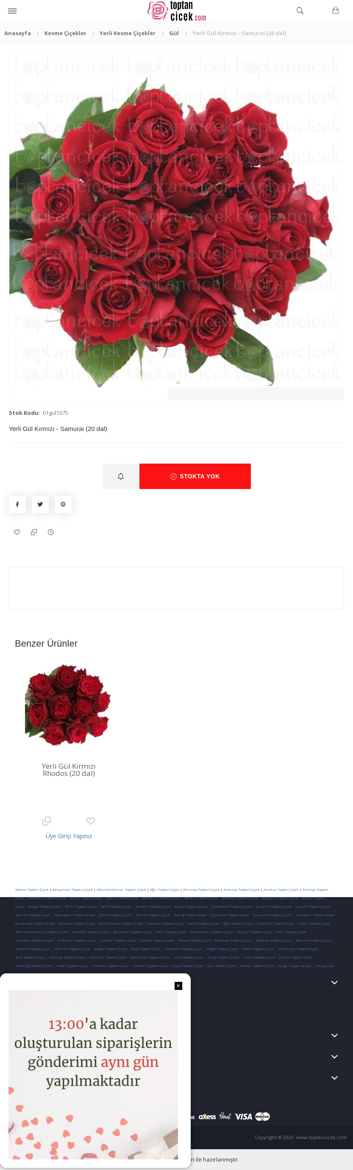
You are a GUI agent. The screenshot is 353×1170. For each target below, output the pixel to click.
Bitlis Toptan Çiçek (81, 906)
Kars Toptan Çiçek (171, 931)
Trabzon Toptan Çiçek (110, 965)
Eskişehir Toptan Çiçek (315, 914)
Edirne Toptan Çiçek (153, 914)
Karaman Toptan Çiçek (132, 931)
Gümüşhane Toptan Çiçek (121, 923)
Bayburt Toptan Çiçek (280, 897)
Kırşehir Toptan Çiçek (118, 940)
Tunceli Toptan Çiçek (150, 965)
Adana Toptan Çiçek (32, 889)
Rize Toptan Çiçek (30, 957)
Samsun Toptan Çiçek (108, 957)
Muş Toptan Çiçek (146, 948)
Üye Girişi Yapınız (69, 836)
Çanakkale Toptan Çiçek (231, 906)
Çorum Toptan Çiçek (312, 906)
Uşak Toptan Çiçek (187, 965)
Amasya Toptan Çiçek (241, 889)
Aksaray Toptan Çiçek (201, 889)
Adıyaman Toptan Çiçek (73, 889)
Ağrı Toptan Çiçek (164, 889)
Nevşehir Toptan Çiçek (184, 948)
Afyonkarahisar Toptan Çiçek (121, 889)
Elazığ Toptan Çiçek (190, 914)
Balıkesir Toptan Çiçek (161, 897)
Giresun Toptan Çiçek (77, 923)
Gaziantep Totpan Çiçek (35, 923)
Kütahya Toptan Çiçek (233, 940)
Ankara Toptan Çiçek (281, 889)
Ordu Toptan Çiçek (258, 948)
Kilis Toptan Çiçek (291, 931)
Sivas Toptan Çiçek (259, 957)
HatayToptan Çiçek (204, 923)
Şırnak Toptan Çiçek (296, 957)
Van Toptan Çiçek (221, 965)
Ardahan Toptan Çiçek (46, 897)
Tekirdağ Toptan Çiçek (34, 965)
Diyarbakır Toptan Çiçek (74, 914)
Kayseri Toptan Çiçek (254, 931)
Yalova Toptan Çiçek (257, 965)
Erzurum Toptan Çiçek (272, 914)
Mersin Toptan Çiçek (72, 948)
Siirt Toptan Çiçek (188, 957)
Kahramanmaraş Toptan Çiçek (41, 931)
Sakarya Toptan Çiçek (67, 957)
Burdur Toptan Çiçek (153, 906)
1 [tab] (178, 382)
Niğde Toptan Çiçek (222, 948)
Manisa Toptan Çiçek (314, 940)
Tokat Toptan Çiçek (72, 965)
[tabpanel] (176, 220)
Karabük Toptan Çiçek (90, 931)
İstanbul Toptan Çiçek (275, 923)
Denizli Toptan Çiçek (32, 914)
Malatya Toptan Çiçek (274, 940)
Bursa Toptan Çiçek (191, 906)
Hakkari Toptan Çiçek (165, 923)
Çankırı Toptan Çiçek (274, 906)
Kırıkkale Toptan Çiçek (34, 940)
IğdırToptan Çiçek (238, 923)
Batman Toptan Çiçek (239, 897)
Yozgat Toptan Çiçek (294, 965)
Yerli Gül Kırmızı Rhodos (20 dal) (69, 769)
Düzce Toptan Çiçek (115, 914)
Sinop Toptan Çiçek (223, 957)
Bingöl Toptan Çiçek (44, 906)
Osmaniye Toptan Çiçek (298, 948)
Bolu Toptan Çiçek (116, 906)
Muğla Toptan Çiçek (110, 948)
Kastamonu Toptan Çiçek (211, 931)
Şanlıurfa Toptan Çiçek (150, 957)
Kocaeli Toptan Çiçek (157, 940)
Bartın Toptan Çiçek (201, 897)
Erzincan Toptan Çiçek (230, 914)
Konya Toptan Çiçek (194, 940)
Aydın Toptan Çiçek (122, 897)
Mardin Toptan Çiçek (33, 948)
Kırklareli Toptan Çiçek (76, 940)
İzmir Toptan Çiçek (314, 923)
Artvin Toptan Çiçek (86, 897)
